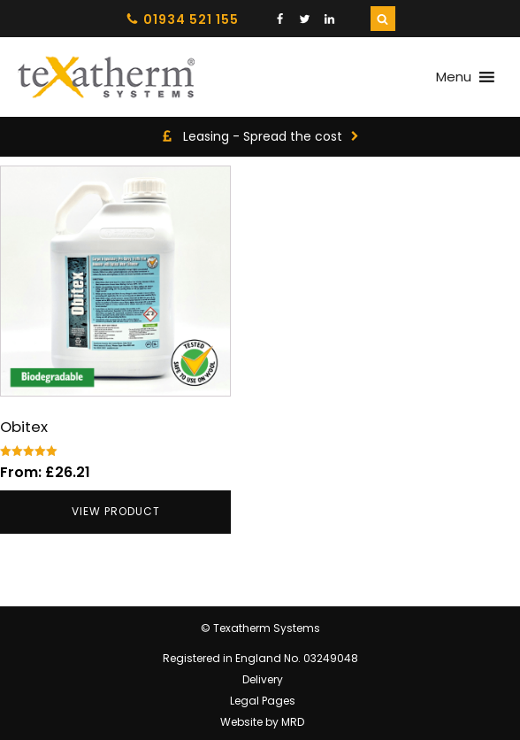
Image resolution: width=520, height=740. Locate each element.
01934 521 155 (191, 19)
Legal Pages (262, 700)
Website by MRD (262, 721)
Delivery (262, 679)
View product (116, 511)
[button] (453, 77)
